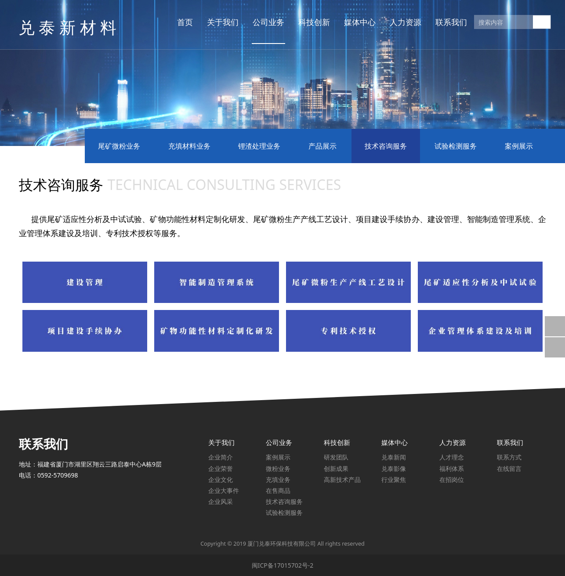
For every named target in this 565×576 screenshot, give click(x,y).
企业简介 (220, 457)
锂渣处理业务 (259, 146)
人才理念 (451, 457)
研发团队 (336, 457)
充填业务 (278, 479)
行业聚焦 (393, 479)
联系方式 (509, 457)
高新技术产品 (342, 479)
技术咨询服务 (386, 146)
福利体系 (451, 468)
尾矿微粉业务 (119, 146)
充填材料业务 (189, 146)
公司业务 (265, 22)
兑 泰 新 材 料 (64, 21)
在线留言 (509, 468)
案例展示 (519, 146)
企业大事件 (223, 490)
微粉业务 (278, 468)
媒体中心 (357, 22)
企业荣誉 (220, 468)
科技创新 (311, 22)
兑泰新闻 (393, 457)
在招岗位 (451, 479)
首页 (182, 22)
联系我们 (448, 22)
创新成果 (336, 468)
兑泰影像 (393, 468)
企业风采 (220, 501)
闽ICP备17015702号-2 (283, 565)
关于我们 (219, 22)
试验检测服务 (456, 146)
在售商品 (278, 490)
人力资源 (402, 22)
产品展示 (322, 146)
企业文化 (220, 479)
